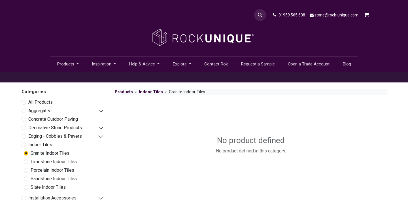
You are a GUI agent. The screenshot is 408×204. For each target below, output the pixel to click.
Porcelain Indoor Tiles (52, 170)
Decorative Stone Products (55, 127)
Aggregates (40, 110)
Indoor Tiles (40, 144)
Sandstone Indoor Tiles (54, 178)
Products (124, 92)
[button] (260, 15)
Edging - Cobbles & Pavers (55, 136)
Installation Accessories (52, 198)
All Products (40, 102)
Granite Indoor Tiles (50, 153)
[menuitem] (216, 64)
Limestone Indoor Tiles (54, 161)
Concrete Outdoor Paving (53, 119)
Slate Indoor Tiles (48, 187)
